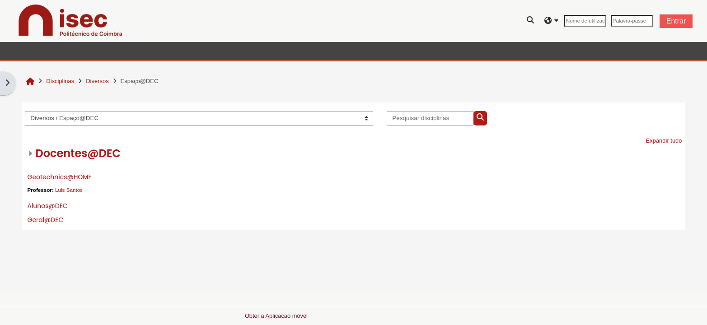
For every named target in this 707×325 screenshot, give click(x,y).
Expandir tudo (664, 140)
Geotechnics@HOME (59, 176)
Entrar (676, 21)
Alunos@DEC (47, 205)
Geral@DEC (45, 219)
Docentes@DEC (77, 153)
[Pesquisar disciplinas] (430, 118)
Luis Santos (69, 190)
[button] (531, 21)
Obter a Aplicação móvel (276, 315)
